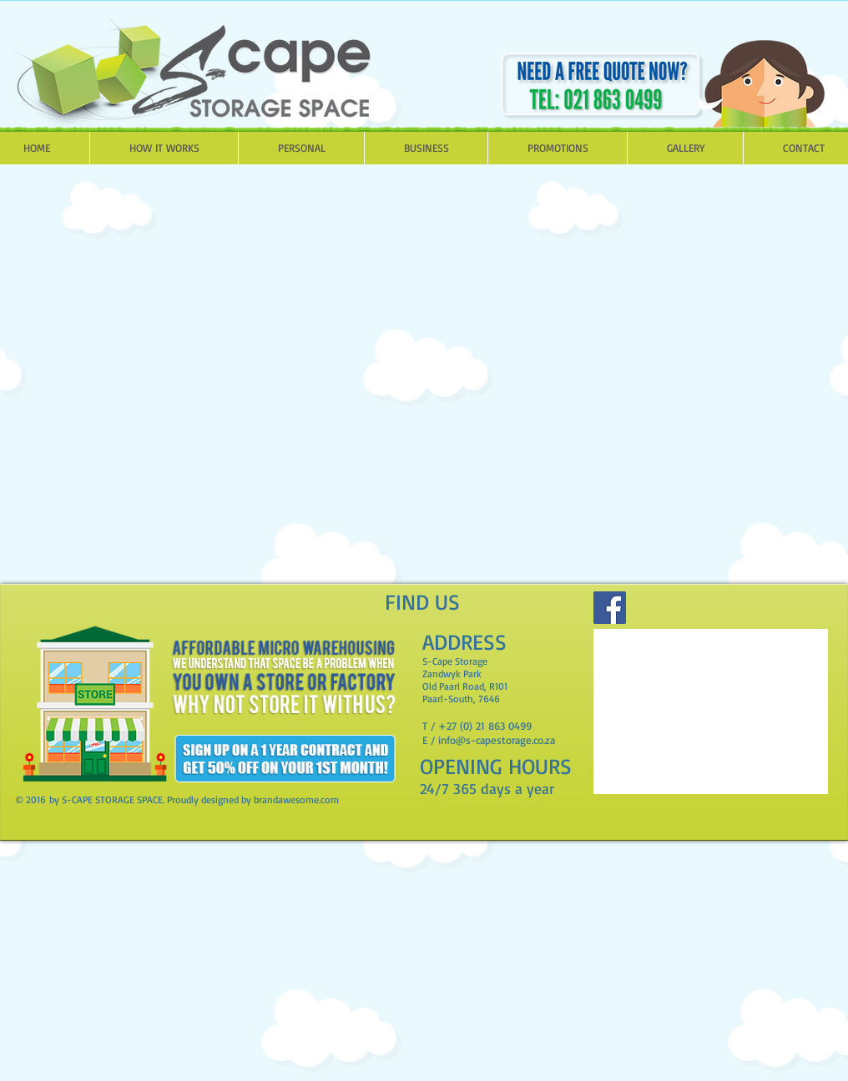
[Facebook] (609, 607)
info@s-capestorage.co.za (496, 740)
